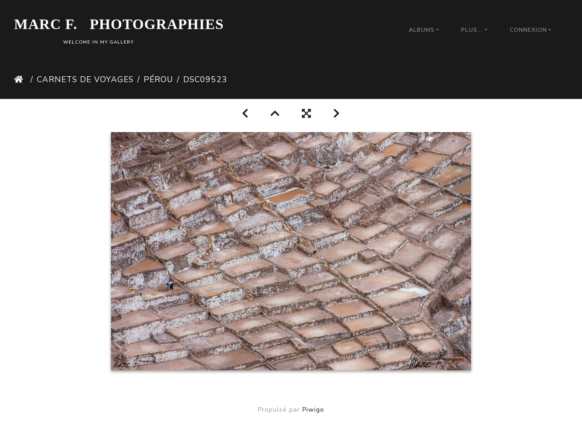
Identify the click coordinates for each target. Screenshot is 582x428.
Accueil (20, 79)
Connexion (528, 30)
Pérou (158, 79)
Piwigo (313, 409)
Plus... (472, 30)
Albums (422, 30)
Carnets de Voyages (85, 79)
